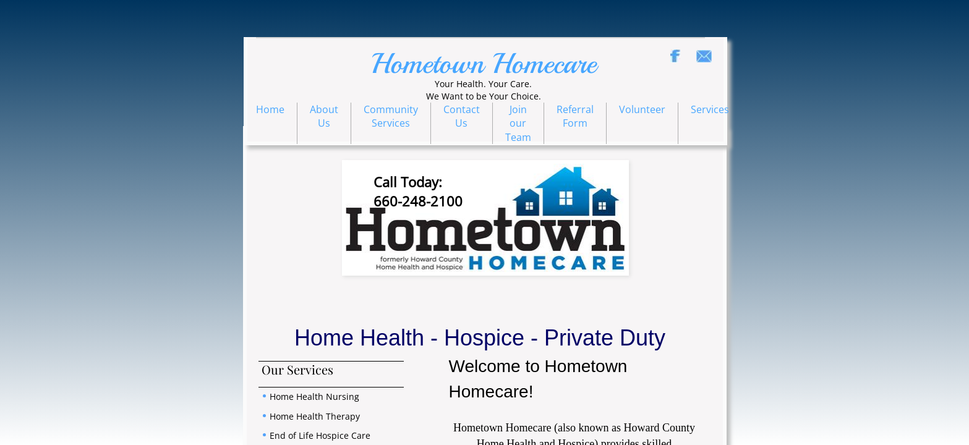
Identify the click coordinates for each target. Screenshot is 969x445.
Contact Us (461, 116)
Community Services (391, 116)
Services (710, 109)
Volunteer (642, 109)
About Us (324, 116)
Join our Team (518, 123)
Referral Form (575, 116)
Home (270, 109)
